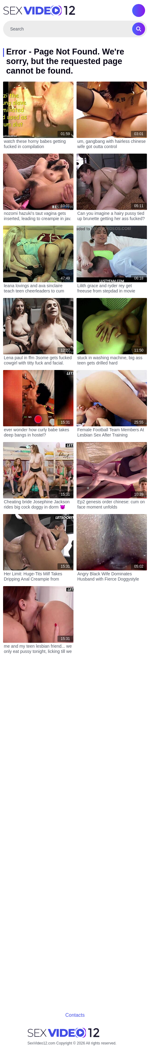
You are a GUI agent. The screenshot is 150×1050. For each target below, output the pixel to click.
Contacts (75, 1015)
